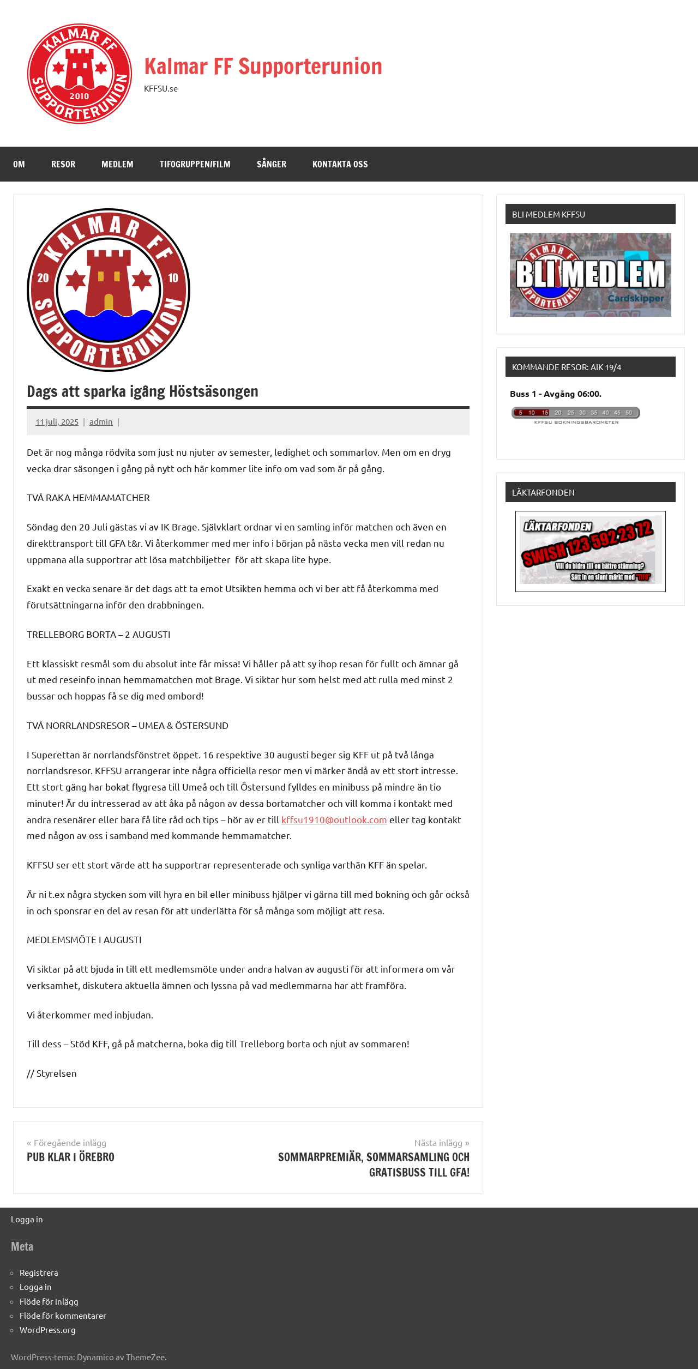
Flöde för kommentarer (63, 1315)
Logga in (27, 1219)
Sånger (271, 164)
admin (101, 421)
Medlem (117, 164)
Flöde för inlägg (49, 1301)
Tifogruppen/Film (195, 164)
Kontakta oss (340, 164)
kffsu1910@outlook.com (334, 819)
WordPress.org (48, 1329)
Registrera (39, 1272)
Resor (63, 164)
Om (19, 164)
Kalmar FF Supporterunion (263, 65)
